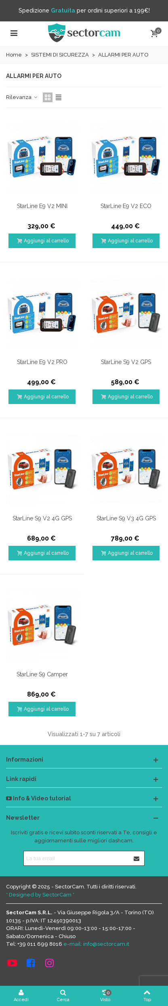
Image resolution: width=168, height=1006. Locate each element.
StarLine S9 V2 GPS (126, 362)
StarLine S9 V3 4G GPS (126, 518)
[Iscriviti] (137, 858)
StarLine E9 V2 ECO (126, 206)
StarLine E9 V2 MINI (42, 206)
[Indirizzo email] (77, 858)
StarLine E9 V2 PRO (42, 362)
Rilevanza (22, 97)
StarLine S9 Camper (42, 674)
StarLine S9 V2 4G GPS (42, 518)
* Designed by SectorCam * (40, 895)
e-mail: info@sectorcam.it (96, 944)
